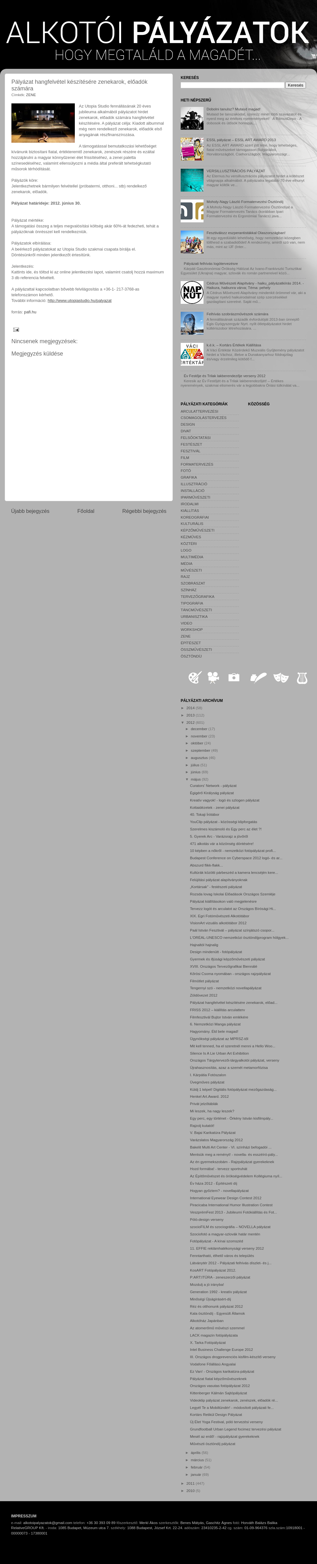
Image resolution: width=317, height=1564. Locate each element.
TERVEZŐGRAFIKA (197, 596)
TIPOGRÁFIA (192, 603)
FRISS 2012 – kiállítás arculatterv (217, 1010)
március (198, 1460)
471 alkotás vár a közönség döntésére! (222, 843)
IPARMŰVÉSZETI (195, 497)
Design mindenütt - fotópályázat (216, 952)
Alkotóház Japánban (206, 1321)
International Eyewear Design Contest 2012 (225, 1198)
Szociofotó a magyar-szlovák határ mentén (225, 1234)
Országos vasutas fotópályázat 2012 (220, 1386)
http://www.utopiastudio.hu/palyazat (80, 300)
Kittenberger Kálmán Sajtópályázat (218, 1393)
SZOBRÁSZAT (193, 583)
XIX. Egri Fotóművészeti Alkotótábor (219, 916)
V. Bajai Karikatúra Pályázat (213, 1132)
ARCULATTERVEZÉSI (199, 411)
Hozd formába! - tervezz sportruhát (218, 1169)
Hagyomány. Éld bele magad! (214, 1031)
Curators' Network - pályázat (213, 785)
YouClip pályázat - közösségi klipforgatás (223, 822)
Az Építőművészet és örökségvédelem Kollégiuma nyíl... (236, 1176)
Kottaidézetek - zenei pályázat (214, 807)
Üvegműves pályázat (207, 1082)
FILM (185, 457)
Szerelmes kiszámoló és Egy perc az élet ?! (226, 829)
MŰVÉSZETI (191, 570)
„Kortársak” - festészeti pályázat (216, 887)
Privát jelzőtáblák (204, 1104)
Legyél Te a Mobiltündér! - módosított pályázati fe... (232, 1407)
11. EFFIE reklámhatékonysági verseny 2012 (227, 1248)
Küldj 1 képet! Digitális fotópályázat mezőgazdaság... (233, 1089)
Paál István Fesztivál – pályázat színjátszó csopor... (232, 930)
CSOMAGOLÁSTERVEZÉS (204, 418)
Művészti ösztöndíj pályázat (212, 1444)
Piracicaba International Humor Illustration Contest (231, 1205)
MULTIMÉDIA (192, 557)
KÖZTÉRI (189, 543)
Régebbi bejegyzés (144, 511)
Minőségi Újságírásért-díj (210, 1299)
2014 (191, 708)
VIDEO (186, 623)
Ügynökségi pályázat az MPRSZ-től (219, 1039)
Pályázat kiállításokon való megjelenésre (223, 901)
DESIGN (188, 424)
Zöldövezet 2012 (203, 995)
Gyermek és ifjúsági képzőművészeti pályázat (227, 959)
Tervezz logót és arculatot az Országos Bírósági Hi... (233, 908)
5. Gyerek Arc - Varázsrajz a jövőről (219, 836)
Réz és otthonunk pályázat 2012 (216, 1306)
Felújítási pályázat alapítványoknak (218, 880)
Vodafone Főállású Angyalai (213, 1364)
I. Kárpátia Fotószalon (208, 1075)
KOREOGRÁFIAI (195, 517)
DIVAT (186, 431)
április (196, 1452)
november (199, 736)
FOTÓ (186, 470)
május (196, 779)
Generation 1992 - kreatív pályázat (218, 1292)
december (199, 729)
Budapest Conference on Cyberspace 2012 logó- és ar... (236, 858)
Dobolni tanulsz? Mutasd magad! (234, 109)
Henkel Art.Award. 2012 (209, 1096)
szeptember (201, 750)
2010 (191, 1491)
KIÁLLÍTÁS (190, 510)
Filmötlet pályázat (204, 981)
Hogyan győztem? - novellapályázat (219, 1190)
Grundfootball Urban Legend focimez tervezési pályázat (235, 1429)
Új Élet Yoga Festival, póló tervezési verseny (226, 1422)
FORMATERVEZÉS (197, 464)
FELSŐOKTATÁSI (195, 437)
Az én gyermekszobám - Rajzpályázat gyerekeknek (232, 1162)
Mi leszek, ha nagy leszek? (212, 1111)
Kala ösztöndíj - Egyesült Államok (217, 1313)
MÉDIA (186, 563)
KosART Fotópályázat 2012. (213, 1270)
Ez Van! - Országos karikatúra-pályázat (222, 1371)
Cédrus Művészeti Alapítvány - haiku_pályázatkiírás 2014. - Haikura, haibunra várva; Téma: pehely (255, 285)
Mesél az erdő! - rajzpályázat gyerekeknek (224, 1436)
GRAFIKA (189, 477)
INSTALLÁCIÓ (192, 490)
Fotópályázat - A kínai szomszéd (216, 1241)
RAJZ (185, 576)
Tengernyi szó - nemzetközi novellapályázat (225, 988)
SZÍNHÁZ (189, 590)
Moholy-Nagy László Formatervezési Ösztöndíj (245, 202)
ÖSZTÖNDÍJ (191, 656)
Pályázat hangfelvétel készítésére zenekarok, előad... (233, 1002)
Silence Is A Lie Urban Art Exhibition (219, 1053)
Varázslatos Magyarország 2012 (216, 1140)
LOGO (186, 550)
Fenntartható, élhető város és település (222, 1255)
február (197, 1467)
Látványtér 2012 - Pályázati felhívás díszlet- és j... (230, 1263)
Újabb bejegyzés (30, 511)
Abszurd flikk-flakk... (206, 865)
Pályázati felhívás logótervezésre (211, 263)
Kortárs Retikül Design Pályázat (216, 1414)
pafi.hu (30, 312)
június (196, 772)
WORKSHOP (192, 629)
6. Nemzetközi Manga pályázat (215, 1024)
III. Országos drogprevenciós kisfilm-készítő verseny (232, 1357)
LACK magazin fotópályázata (214, 1335)
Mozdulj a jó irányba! (207, 1284)
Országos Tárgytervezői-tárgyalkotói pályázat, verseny (234, 1060)
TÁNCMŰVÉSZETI (196, 610)
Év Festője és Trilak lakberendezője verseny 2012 (225, 376)
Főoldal (85, 511)
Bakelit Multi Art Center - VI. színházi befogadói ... (230, 1147)
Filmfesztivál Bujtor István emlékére (219, 1017)
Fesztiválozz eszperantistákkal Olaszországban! (246, 233)
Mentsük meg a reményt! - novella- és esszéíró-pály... (234, 1154)
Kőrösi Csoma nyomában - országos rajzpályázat (230, 974)
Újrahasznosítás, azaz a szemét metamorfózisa (229, 1067)
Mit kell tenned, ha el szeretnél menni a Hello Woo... (232, 1046)
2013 (191, 715)
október (197, 743)
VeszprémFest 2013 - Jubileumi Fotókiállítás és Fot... (233, 1212)
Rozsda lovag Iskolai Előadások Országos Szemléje (232, 894)
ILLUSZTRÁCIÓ (194, 484)
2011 (191, 1483)
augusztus (200, 758)
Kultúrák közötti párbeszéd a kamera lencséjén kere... (234, 872)
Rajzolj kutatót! (202, 1125)
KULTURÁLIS (192, 523)
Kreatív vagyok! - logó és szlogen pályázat (224, 800)
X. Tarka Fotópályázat (208, 1342)
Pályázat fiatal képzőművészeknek (218, 1379)
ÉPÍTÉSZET (191, 643)
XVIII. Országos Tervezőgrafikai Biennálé (223, 966)
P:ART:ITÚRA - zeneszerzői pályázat (220, 1277)
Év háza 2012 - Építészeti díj (213, 1183)
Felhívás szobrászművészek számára (237, 314)
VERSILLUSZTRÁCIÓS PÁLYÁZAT (236, 171)
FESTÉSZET (191, 444)
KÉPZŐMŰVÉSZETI (198, 530)
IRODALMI (190, 504)
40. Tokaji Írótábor (204, 814)
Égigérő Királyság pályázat (212, 793)
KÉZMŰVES (191, 537)
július (195, 765)
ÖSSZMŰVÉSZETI (196, 649)
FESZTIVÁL (190, 451)
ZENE (31, 95)
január (196, 1474)
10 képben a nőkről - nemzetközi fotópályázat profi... (233, 850)
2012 (191, 722)
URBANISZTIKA (194, 616)
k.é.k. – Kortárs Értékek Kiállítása (234, 345)
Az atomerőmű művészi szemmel (217, 1328)
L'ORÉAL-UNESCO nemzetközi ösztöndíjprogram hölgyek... (239, 937)
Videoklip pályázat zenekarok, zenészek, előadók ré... (234, 1400)
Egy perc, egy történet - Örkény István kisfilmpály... (231, 1118)
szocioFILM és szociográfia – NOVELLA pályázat (230, 1227)
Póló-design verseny (206, 1219)
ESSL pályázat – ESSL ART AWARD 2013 (241, 140)
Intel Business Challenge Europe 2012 (221, 1349)
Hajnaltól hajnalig (204, 945)
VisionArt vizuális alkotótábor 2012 (218, 923)
